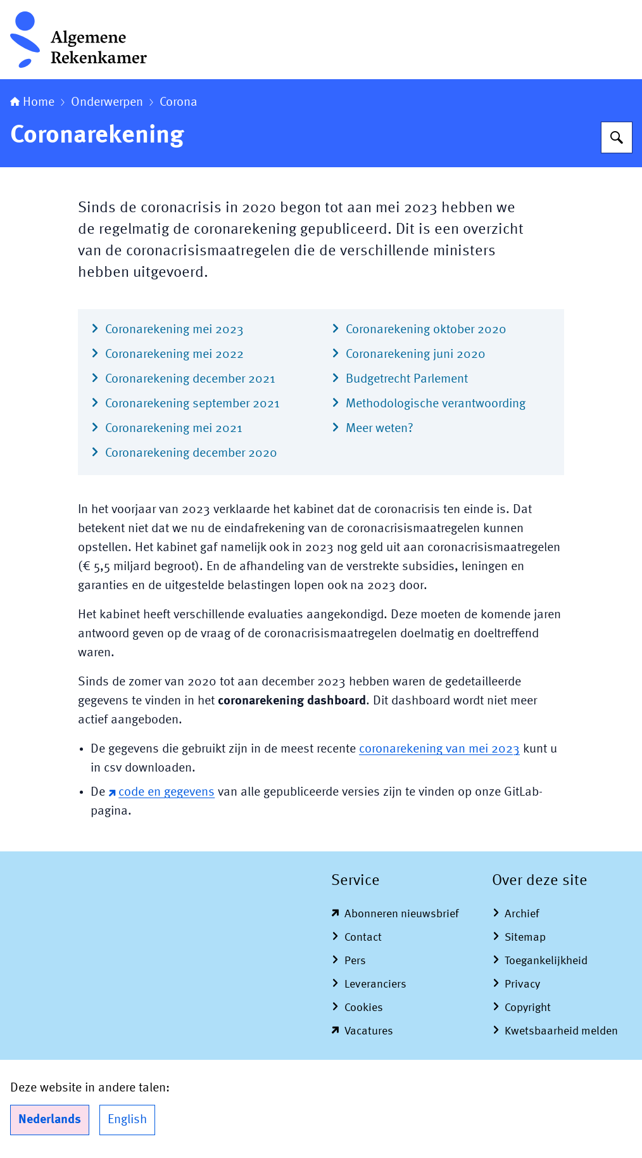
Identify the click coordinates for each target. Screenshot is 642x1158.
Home (32, 102)
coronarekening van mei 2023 (439, 749)
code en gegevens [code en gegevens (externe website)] (161, 792)
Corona (179, 102)
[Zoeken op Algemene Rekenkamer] (616, 137)
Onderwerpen (107, 102)
